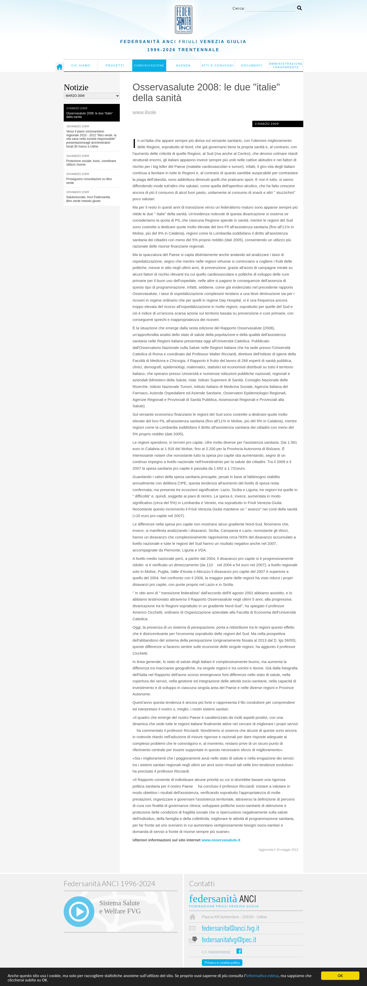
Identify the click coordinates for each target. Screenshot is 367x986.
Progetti (115, 65)
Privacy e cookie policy (222, 962)
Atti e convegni (217, 65)
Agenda (183, 65)
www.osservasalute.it (221, 840)
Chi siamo (80, 65)
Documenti (252, 65)
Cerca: (238, 8)
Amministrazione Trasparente (286, 65)
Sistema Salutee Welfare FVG (120, 907)
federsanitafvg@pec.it (229, 940)
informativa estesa (262, 976)
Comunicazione (149, 65)
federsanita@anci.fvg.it (230, 929)
